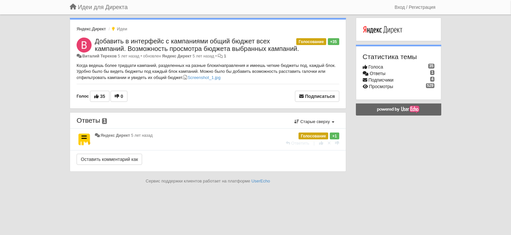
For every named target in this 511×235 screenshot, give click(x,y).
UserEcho (260, 181)
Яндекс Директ (176, 56)
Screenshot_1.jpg (204, 77)
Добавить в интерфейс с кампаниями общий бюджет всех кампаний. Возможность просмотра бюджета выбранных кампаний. (197, 45)
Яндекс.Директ (91, 28)
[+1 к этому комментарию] (321, 143)
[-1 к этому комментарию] (337, 143)
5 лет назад (142, 135)
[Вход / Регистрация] (415, 7)
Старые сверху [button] (314, 121)
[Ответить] (297, 143)
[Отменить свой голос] (329, 143)
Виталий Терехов (99, 56)
